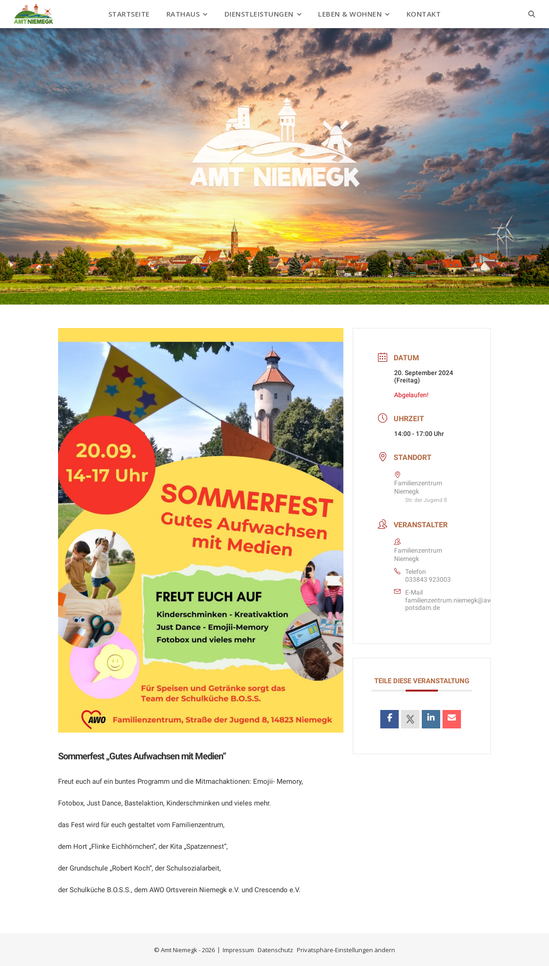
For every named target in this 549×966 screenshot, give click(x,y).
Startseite (129, 13)
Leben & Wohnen (350, 13)
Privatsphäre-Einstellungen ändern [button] (346, 950)
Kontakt (424, 13)
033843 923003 (428, 579)
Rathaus (183, 13)
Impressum (238, 950)
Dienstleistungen (259, 13)
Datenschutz (275, 950)
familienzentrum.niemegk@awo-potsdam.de (451, 603)
